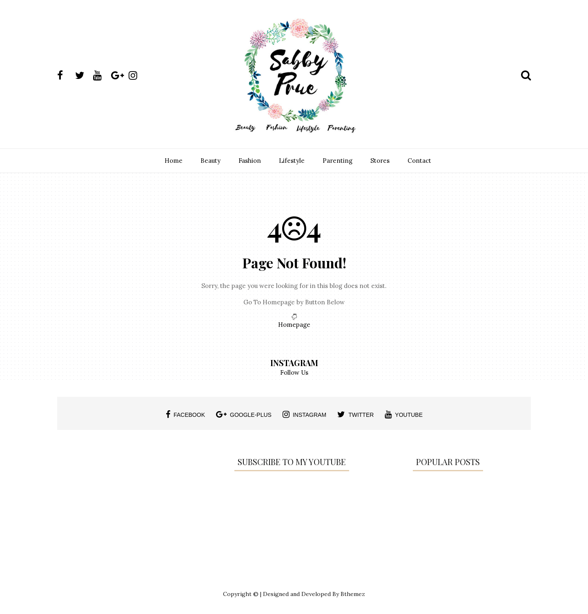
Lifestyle (292, 160)
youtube (404, 414)
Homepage (294, 324)
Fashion (249, 160)
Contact (419, 160)
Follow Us (294, 372)
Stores (380, 160)
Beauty (210, 160)
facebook (185, 414)
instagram (304, 414)
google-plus (244, 414)
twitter (355, 414)
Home (174, 160)
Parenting (337, 160)
